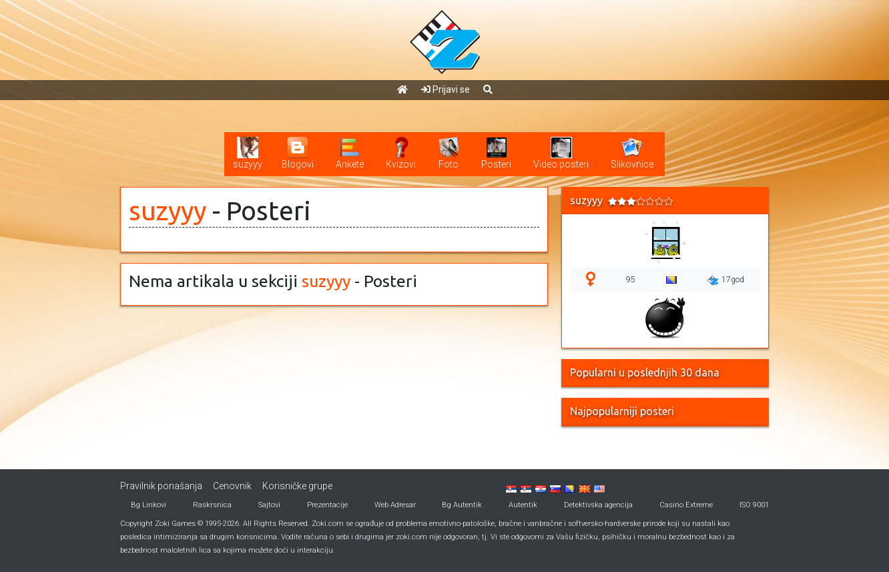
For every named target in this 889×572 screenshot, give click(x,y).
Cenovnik (232, 486)
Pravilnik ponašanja (161, 486)
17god (725, 280)
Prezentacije (327, 505)
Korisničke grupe (297, 486)
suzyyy (167, 210)
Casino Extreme (686, 505)
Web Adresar (395, 505)
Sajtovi (269, 505)
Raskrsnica (212, 505)
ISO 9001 (754, 505)
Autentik (523, 505)
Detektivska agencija (598, 505)
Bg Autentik (462, 505)
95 (630, 279)
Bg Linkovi (148, 505)
